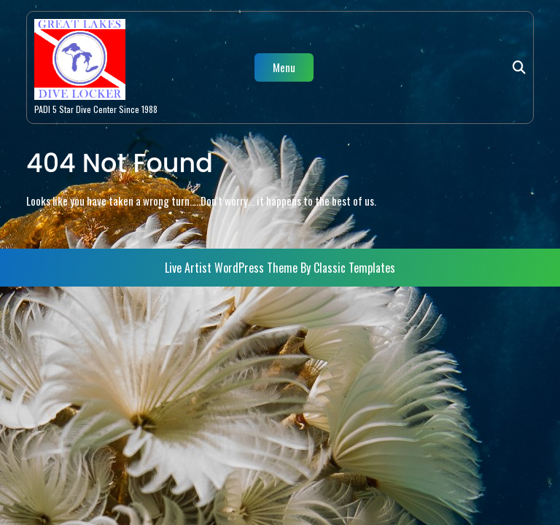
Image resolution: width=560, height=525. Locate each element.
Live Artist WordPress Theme (232, 267)
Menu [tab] (284, 67)
